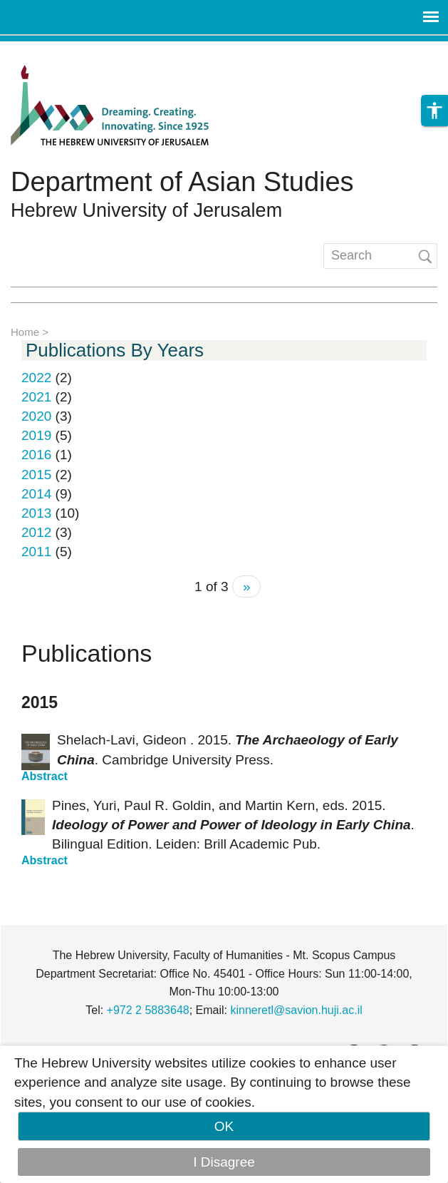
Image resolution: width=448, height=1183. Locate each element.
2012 (36, 532)
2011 (36, 551)
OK (224, 1126)
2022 (36, 377)
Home (25, 332)
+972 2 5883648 (148, 1010)
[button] (434, 110)
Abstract (44, 776)
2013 (36, 513)
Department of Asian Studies (182, 182)
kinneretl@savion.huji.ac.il (297, 1010)
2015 (36, 474)
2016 (36, 454)
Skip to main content (61, 50)
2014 (36, 493)
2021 (36, 396)
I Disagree (224, 1161)
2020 (36, 416)
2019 (36, 435)
